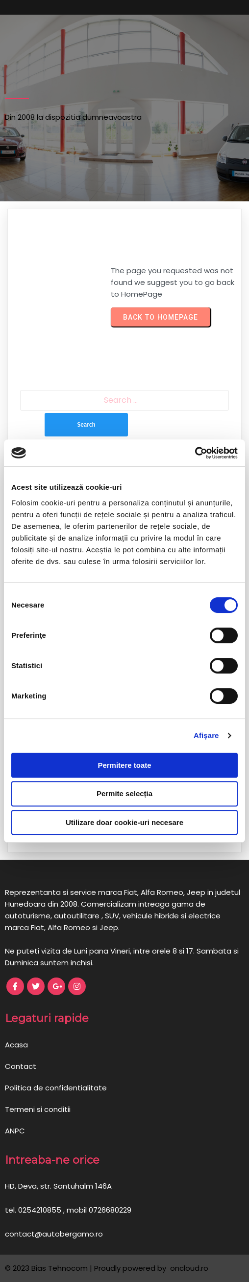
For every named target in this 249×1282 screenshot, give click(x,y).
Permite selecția (124, 793)
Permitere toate (124, 765)
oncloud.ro (188, 1268)
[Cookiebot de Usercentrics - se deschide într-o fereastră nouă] (195, 453)
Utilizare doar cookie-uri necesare (124, 822)
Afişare (206, 735)
